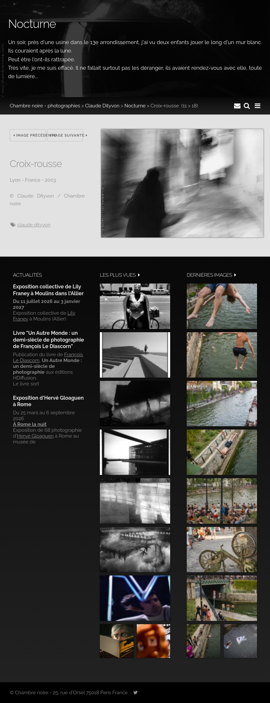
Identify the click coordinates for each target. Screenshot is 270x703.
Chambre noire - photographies (45, 106)
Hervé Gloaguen (35, 436)
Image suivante (67, 135)
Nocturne (135, 106)
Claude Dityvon (102, 106)
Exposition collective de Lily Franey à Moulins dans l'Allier (48, 290)
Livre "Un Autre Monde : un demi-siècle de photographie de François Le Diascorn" (48, 339)
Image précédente (29, 135)
